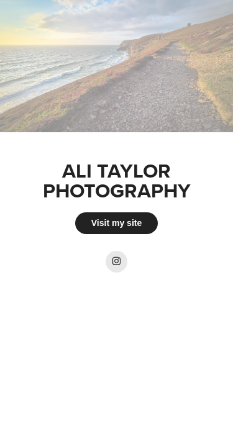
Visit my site (116, 223)
